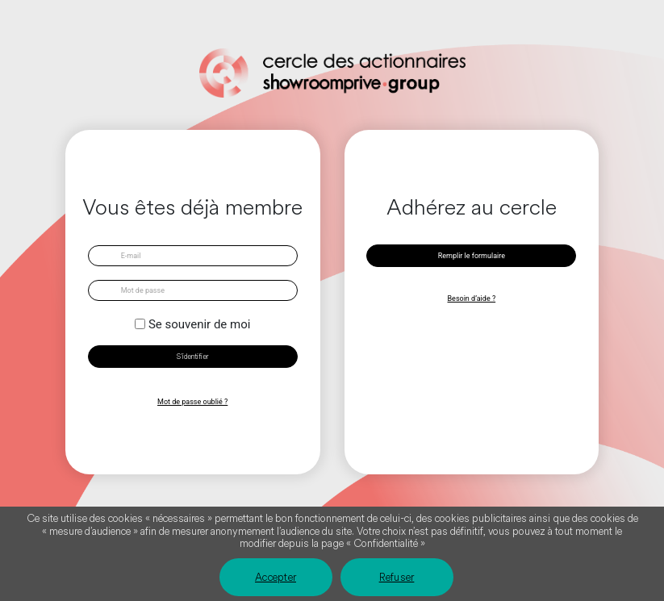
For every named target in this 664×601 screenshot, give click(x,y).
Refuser (397, 577)
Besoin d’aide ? (472, 298)
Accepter (275, 577)
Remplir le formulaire (471, 256)
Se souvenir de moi (199, 324)
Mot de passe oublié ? (192, 402)
